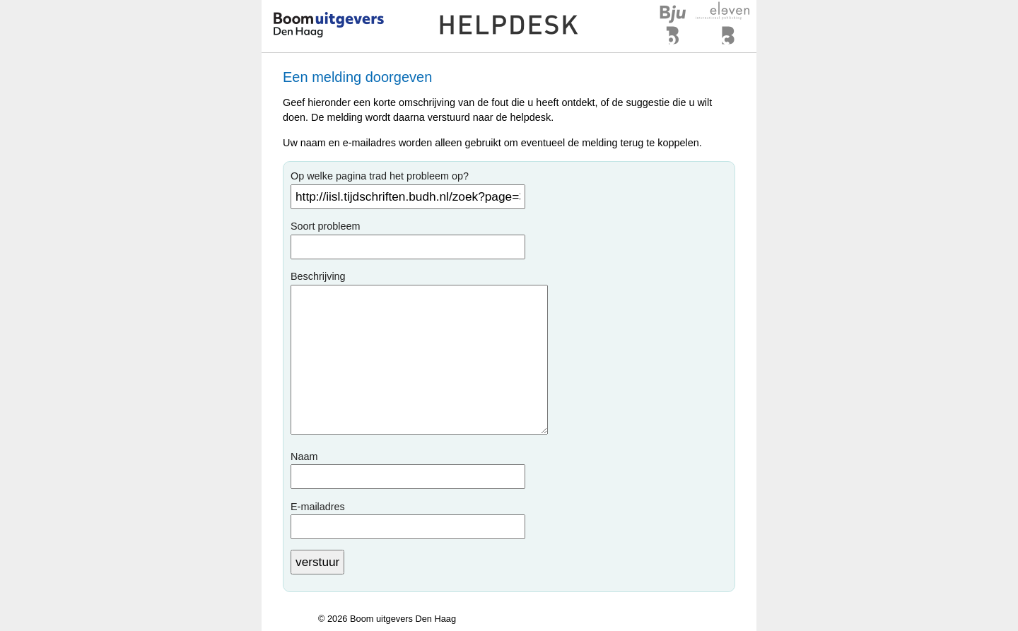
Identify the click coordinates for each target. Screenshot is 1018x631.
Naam (304, 456)
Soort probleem (325, 226)
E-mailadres (318, 506)
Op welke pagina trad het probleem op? (380, 176)
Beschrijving (318, 276)
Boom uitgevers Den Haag (403, 618)
